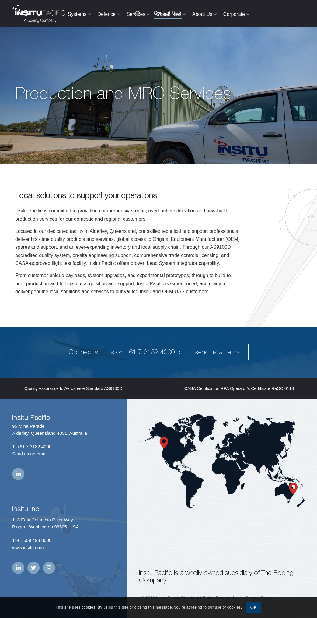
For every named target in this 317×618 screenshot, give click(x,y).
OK (253, 607)
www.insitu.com (28, 547)
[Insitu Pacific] (38, 13)
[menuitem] (79, 13)
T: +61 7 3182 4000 (31, 446)
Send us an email (29, 453)
